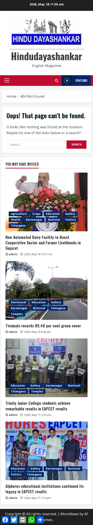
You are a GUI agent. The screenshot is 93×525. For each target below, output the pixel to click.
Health (15, 220)
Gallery (70, 214)
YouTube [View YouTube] (75, 80)
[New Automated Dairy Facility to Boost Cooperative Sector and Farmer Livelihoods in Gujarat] (46, 202)
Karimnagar (34, 220)
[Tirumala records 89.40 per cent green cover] (46, 290)
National (54, 220)
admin (13, 254)
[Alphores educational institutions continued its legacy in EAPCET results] (46, 451)
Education (53, 214)
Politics (70, 220)
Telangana (18, 225)
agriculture (19, 214)
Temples (17, 314)
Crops (36, 214)
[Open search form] (56, 80)
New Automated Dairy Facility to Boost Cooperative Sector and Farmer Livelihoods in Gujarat (43, 242)
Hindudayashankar (46, 56)
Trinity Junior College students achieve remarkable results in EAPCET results (37, 405)
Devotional (18, 302)
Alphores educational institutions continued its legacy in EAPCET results (44, 488)
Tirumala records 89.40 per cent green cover (43, 325)
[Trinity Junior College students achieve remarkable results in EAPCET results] (46, 367)
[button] (7, 80)
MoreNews (69, 514)
